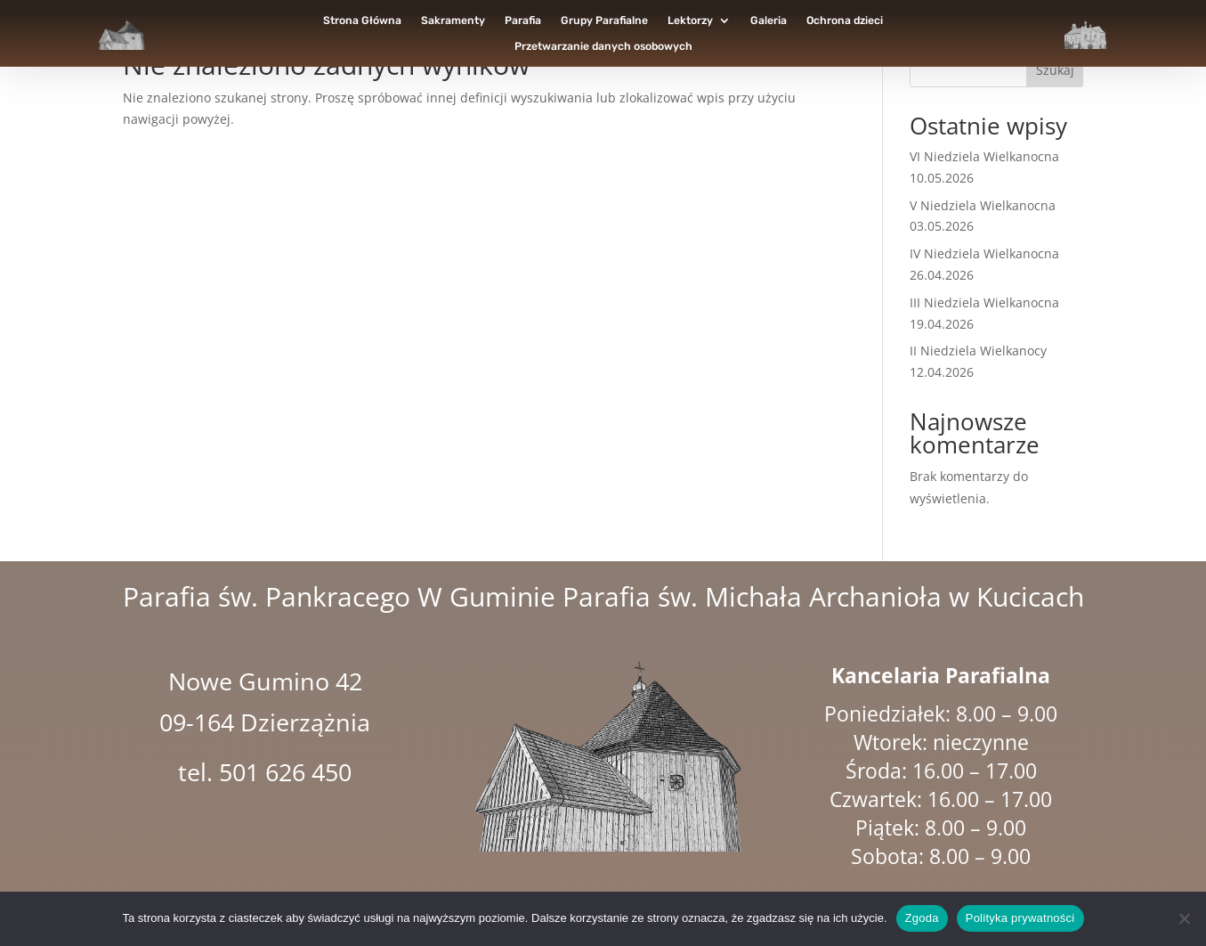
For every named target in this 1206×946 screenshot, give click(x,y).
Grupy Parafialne (604, 21)
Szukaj (1055, 69)
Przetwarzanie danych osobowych (603, 47)
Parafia (523, 21)
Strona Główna (362, 21)
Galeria (768, 21)
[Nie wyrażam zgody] (1184, 918)
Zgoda (922, 918)
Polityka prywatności (1020, 918)
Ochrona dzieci (844, 21)
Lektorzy (690, 21)
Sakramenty (453, 21)
